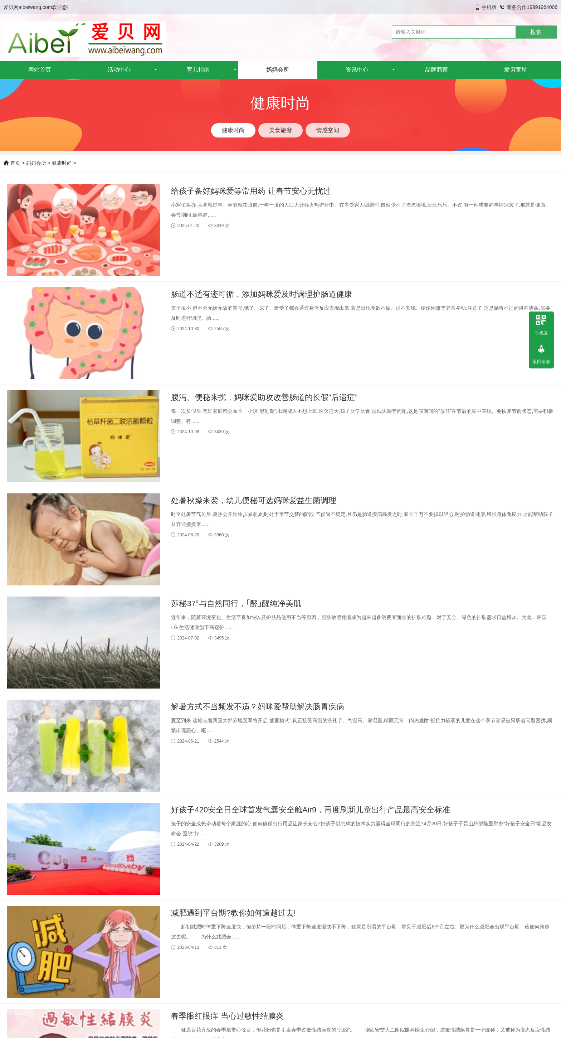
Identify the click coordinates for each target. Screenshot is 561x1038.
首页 (12, 163)
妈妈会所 (277, 70)
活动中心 (119, 70)
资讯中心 (357, 70)
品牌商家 (436, 70)
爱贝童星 (515, 70)
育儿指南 (198, 70)
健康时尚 (62, 163)
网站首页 (39, 70)
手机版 (489, 7)
